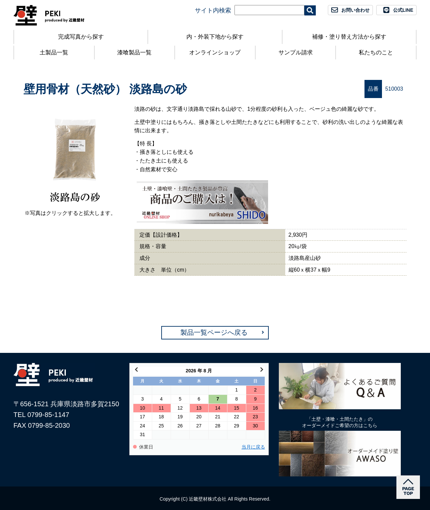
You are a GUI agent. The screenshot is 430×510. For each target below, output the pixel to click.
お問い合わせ (355, 10)
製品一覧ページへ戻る (214, 332)
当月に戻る (253, 447)
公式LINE (403, 10)
